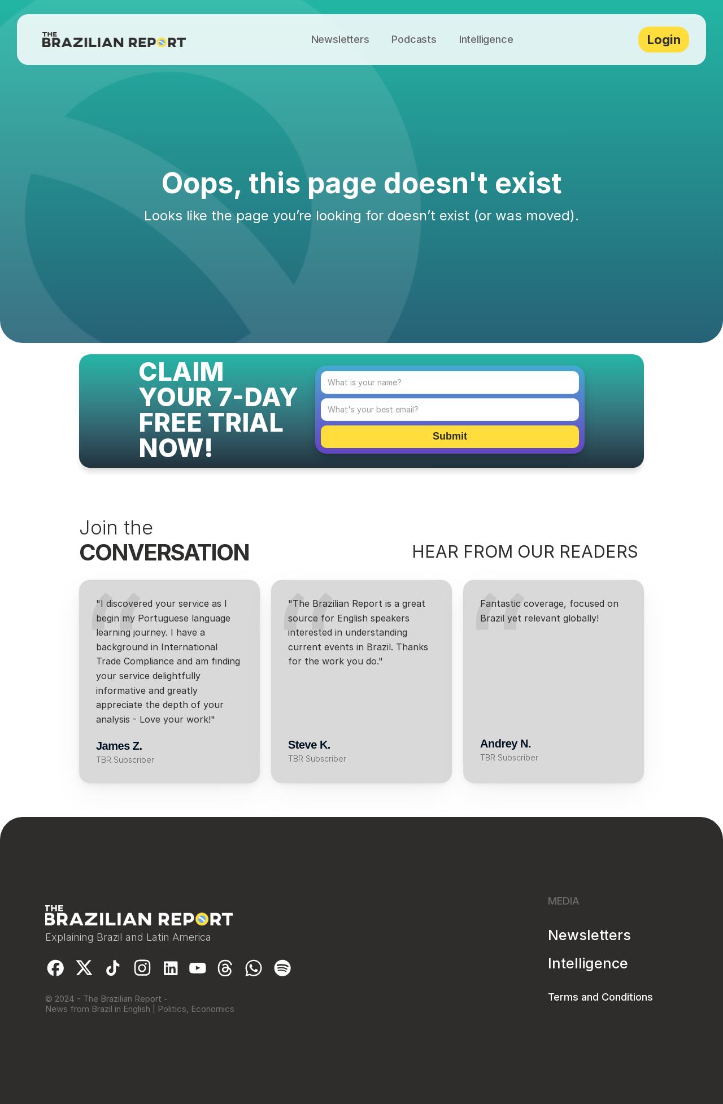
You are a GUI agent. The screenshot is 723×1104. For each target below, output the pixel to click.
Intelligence (588, 963)
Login (664, 39)
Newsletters (589, 935)
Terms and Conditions (600, 997)
